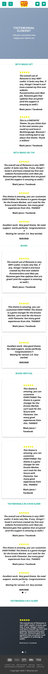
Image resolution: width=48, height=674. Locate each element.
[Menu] (4, 4)
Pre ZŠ (40, 665)
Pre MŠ (32, 665)
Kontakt (31, 667)
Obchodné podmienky (14, 667)
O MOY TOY (10, 665)
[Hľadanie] (10, 4)
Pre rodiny (22, 665)
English (40, 667)
